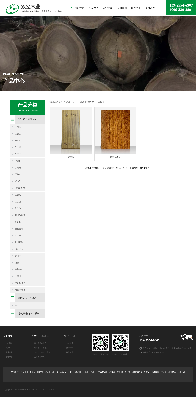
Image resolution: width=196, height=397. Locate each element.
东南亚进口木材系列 (28, 313)
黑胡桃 (18, 168)
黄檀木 (18, 256)
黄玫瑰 (18, 208)
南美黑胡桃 (20, 290)
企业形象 (108, 8)
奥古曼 (18, 147)
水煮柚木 (19, 249)
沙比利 (18, 161)
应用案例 (122, 8)
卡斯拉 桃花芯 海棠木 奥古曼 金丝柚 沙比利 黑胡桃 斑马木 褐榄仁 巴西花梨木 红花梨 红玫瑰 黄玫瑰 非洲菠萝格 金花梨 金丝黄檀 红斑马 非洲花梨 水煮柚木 (108, 372)
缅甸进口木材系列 (27, 298)
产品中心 (93, 8)
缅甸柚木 (19, 269)
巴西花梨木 (20, 188)
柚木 (17, 305)
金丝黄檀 (19, 229)
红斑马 (18, 235)
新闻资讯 (136, 8)
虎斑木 (18, 263)
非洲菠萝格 (20, 215)
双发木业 (24, 372)
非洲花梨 (19, 242)
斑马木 (18, 174)
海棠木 (18, 140)
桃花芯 (18, 134)
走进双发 (150, 8)
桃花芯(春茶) (20, 283)
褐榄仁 (18, 181)
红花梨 (18, 195)
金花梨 (18, 222)
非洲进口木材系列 (27, 119)
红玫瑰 (18, 201)
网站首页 (79, 8)
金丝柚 (18, 154)
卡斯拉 (18, 127)
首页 (60, 102)
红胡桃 (18, 276)
